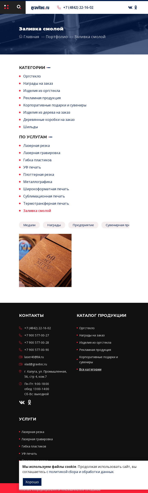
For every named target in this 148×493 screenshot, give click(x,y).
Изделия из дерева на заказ (46, 112)
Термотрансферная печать (46, 203)
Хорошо (32, 482)
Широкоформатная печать (46, 189)
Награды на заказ (38, 83)
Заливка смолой (89, 36)
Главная (29, 36)
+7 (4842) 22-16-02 (75, 7)
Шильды (30, 126)
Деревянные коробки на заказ (49, 119)
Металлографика (37, 181)
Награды (54, 225)
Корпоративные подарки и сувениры (54, 105)
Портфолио (56, 36)
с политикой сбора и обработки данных (80, 471)
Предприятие (83, 225)
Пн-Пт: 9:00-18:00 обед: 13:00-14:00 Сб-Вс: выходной (36, 389)
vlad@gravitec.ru (35, 364)
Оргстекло (32, 76)
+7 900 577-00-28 (36, 342)
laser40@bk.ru (34, 357)
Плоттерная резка (38, 174)
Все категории (90, 369)
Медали (29, 225)
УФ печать (32, 167)
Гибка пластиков (37, 160)
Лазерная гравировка (41, 152)
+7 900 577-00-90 (36, 350)
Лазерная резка (36, 145)
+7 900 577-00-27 (36, 335)
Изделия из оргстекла (41, 90)
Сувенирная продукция (124, 225)
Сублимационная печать (44, 196)
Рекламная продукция (42, 98)
